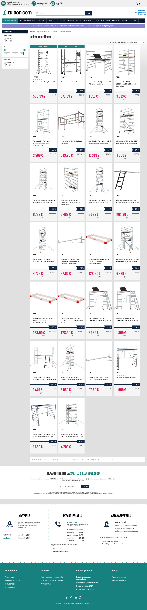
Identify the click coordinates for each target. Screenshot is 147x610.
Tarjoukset (134, 20)
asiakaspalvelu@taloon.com (126, 531)
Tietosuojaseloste (119, 580)
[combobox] (60, 13)
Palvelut (45, 570)
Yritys (115, 570)
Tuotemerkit (116, 20)
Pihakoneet (41, 20)
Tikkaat (54, 31)
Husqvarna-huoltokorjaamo (52, 580)
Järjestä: (121, 42)
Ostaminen (11, 570)
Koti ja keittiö (105, 20)
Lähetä (85, 486)
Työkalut (50, 20)
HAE (88, 13)
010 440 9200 (72, 522)
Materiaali (15, 59)
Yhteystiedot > (140, 13)
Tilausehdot (9, 584)
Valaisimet (70, 20)
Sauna (96, 20)
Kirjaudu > (142, 10)
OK (22, 54)
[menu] (73, 20)
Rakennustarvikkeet (10, 20)
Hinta (15, 46)
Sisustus (79, 20)
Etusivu (32, 31)
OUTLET (125, 20)
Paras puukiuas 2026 (84, 589)
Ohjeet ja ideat (84, 570)
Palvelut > (142, 15)
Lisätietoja (110, 493)
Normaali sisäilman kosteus (87, 582)
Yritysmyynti (46, 584)
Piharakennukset (29, 20)
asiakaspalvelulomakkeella (126, 526)
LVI (57, 20)
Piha (20, 20)
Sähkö (62, 20)
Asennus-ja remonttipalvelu (52, 577)
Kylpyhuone (88, 20)
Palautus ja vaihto (12, 580)
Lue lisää (6, 538)
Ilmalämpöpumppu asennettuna (83, 578)
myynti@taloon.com (75, 529)
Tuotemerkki (15, 35)
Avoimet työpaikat (119, 577)
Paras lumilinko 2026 (84, 586)
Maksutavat (9, 577)
